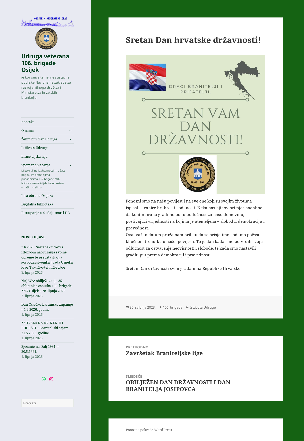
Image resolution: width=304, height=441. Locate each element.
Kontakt (27, 122)
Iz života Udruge (34, 147)
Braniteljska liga (34, 156)
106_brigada (172, 307)
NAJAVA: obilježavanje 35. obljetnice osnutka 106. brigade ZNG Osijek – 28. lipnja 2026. (46, 285)
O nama (27, 130)
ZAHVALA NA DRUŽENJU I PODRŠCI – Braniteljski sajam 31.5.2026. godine (44, 328)
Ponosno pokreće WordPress (149, 430)
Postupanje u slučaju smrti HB (45, 213)
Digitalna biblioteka (37, 204)
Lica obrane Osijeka (37, 195)
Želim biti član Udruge (39, 139)
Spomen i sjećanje (43, 176)
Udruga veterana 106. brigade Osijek (45, 62)
